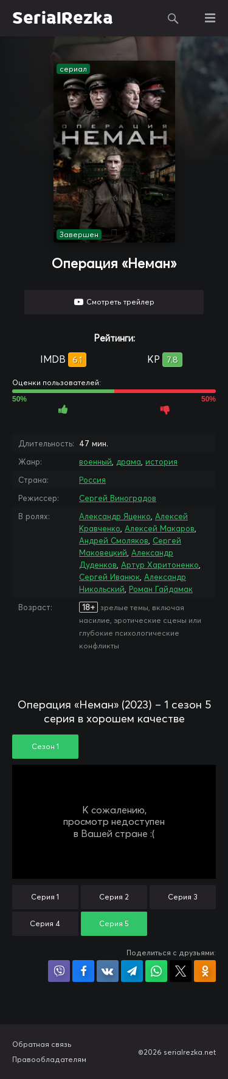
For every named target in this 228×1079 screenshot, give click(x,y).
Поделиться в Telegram (132, 971)
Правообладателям (49, 1059)
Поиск (173, 18)
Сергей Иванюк (109, 577)
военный (95, 461)
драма (128, 461)
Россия (92, 480)
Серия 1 (45, 896)
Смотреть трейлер (120, 301)
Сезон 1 (45, 746)
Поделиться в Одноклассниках (205, 971)
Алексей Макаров (160, 528)
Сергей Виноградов (117, 498)
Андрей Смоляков (113, 540)
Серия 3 (183, 896)
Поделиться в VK (108, 971)
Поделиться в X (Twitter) (181, 971)
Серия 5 (114, 923)
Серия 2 (114, 896)
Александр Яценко (115, 516)
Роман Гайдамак (161, 589)
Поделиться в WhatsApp (156, 971)
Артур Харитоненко (160, 565)
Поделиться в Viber (59, 971)
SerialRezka (62, 18)
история (161, 461)
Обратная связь (42, 1044)
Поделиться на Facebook (83, 971)
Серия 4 (45, 923)
